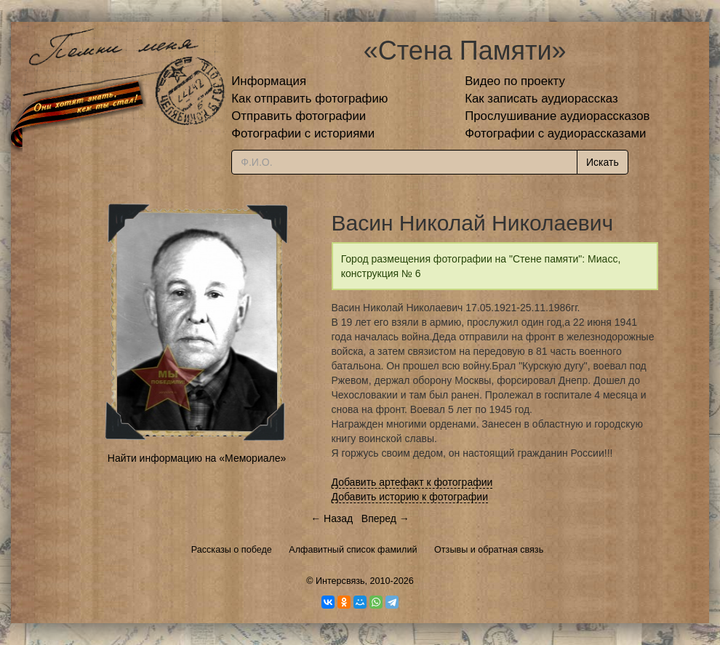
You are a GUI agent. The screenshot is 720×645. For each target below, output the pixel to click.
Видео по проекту (515, 81)
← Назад (332, 518)
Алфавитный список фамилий (353, 550)
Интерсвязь (340, 581)
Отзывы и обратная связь (488, 550)
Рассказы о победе (231, 550)
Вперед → (385, 518)
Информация (268, 81)
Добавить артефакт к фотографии (412, 482)
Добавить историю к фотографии (410, 496)
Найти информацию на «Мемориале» (197, 458)
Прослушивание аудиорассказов (557, 116)
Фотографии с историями (303, 133)
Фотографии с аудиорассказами (555, 133)
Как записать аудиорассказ (541, 98)
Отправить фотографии (298, 116)
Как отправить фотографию (309, 98)
